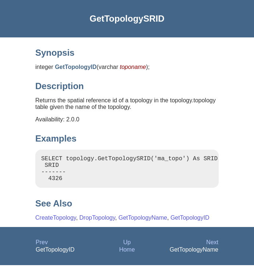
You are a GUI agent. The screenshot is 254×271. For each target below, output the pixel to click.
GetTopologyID (190, 223)
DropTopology (97, 223)
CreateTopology (55, 223)
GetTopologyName (142, 223)
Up (126, 248)
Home (127, 255)
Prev (42, 248)
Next (212, 248)
